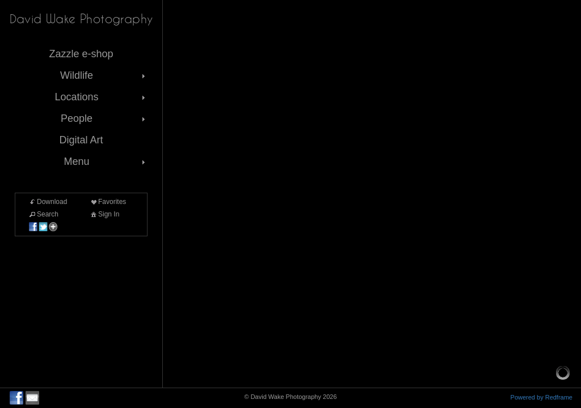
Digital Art (81, 140)
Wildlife (104, 75)
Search (43, 214)
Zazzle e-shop (81, 54)
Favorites (107, 201)
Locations (101, 97)
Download (47, 201)
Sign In (104, 214)
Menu (106, 161)
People (104, 118)
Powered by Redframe (541, 397)
